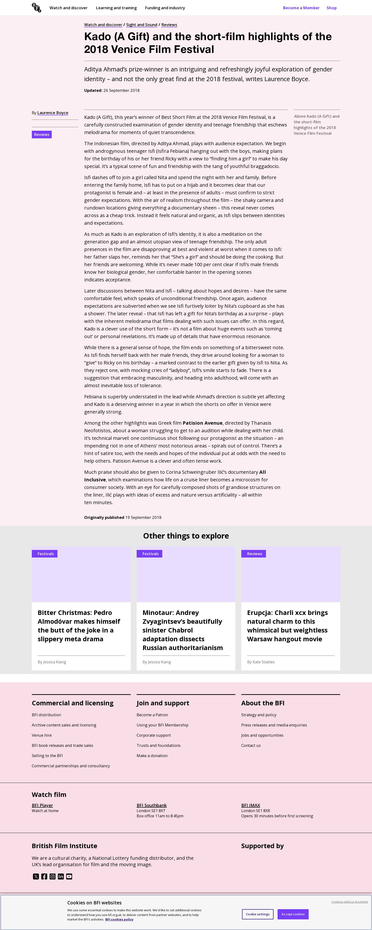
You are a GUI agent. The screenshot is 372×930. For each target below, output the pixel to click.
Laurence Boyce (52, 112)
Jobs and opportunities (262, 735)
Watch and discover (69, 7)
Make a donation (152, 755)
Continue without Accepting (349, 901)
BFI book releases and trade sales (62, 745)
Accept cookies (293, 914)
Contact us (251, 745)
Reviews (169, 24)
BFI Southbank (152, 805)
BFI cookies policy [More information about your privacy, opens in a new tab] (119, 919)
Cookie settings (258, 914)
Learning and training (116, 7)
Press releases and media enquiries (274, 725)
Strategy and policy (258, 714)
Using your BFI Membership (162, 725)
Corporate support (154, 735)
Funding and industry (165, 7)
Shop (332, 7)
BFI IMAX (250, 805)
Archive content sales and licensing (64, 725)
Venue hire (42, 735)
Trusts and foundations (159, 745)
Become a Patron (152, 714)
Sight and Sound (141, 24)
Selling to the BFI (47, 755)
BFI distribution (46, 714)
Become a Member (301, 7)
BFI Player (42, 805)
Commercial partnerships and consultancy (71, 765)
